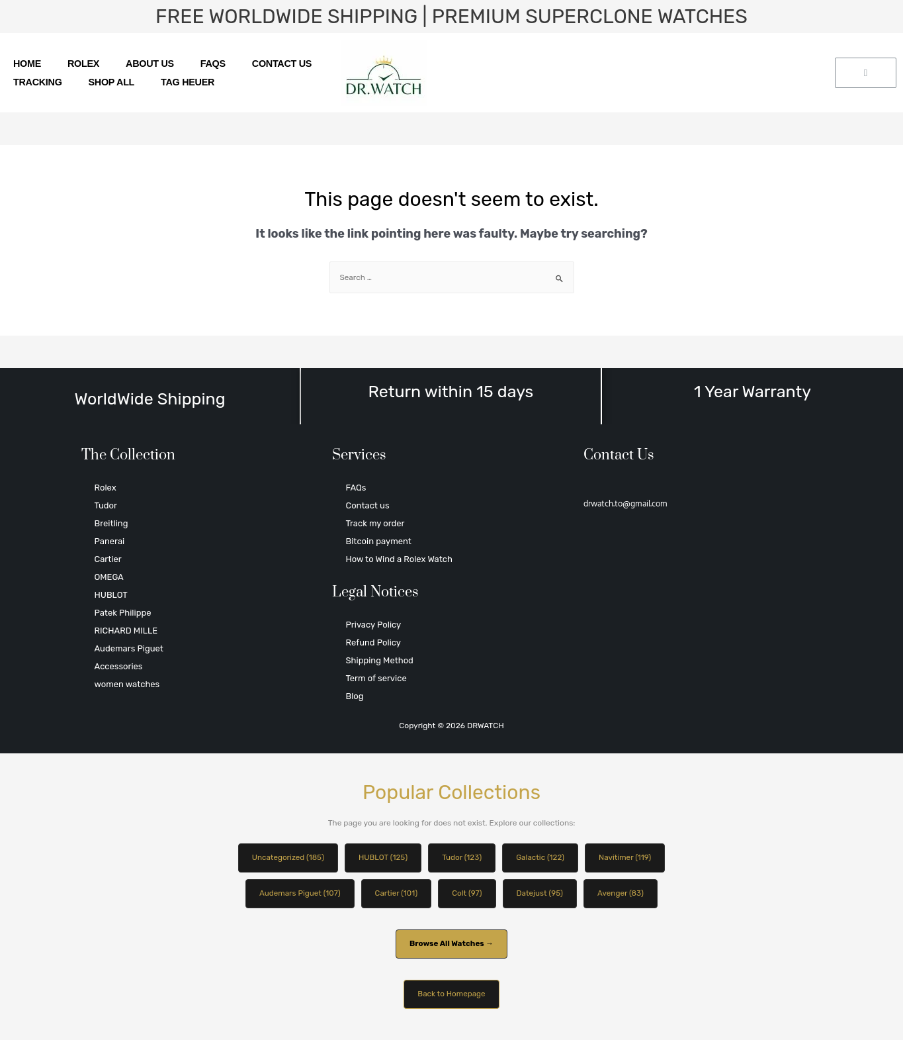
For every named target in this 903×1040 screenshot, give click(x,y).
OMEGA (109, 577)
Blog (354, 696)
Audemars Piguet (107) (297, 893)
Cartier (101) (395, 893)
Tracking (37, 82)
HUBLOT (111, 595)
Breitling (111, 523)
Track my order (374, 523)
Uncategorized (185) (285, 858)
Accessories (119, 666)
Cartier (108, 559)
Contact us (282, 63)
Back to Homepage (451, 995)
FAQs (213, 63)
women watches (127, 684)
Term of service (375, 678)
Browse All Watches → (451, 944)
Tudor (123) (462, 858)
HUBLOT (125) (382, 858)
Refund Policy (372, 642)
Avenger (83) (623, 893)
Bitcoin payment (378, 541)
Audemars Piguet (129, 648)
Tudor (106, 505)
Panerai (110, 541)
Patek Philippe (123, 613)
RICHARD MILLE (126, 631)
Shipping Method (379, 660)
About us (150, 63)
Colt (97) (467, 893)
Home (27, 63)
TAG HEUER (187, 82)
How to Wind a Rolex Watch (398, 559)
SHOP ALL (112, 82)
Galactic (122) (541, 858)
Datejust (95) (541, 893)
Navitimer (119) (627, 858)
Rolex (83, 63)
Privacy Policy (373, 625)
